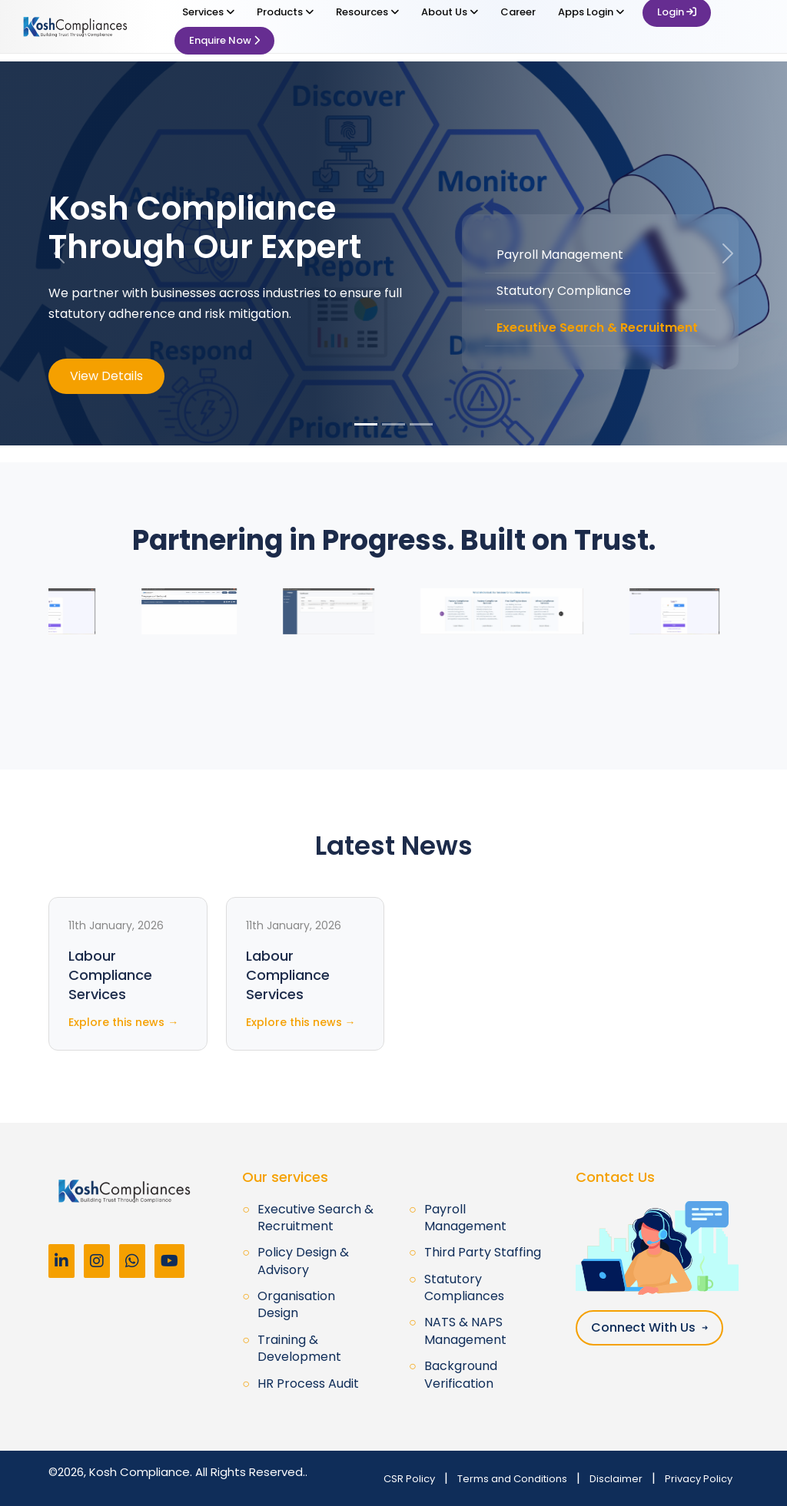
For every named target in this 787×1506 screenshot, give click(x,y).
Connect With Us (649, 1327)
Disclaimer (616, 1478)
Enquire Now (224, 40)
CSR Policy (409, 1478)
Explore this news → (123, 1022)
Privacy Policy (698, 1478)
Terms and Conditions (512, 1478)
